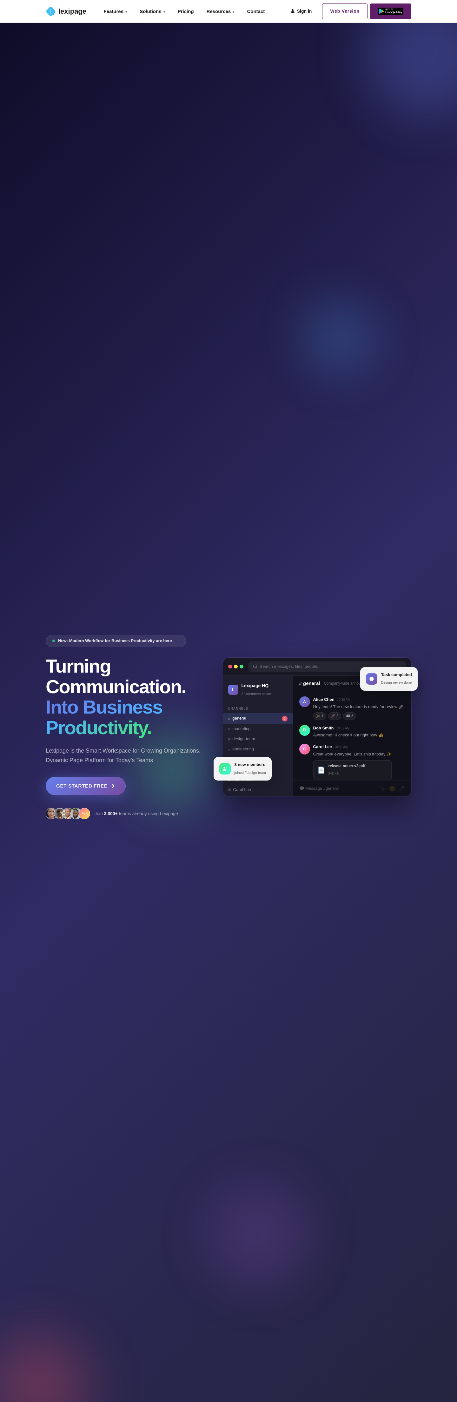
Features (115, 11)
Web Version (345, 11)
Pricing (186, 11)
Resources (221, 11)
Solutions (152, 11)
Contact (256, 11)
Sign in (301, 11)
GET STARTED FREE (85, 786)
